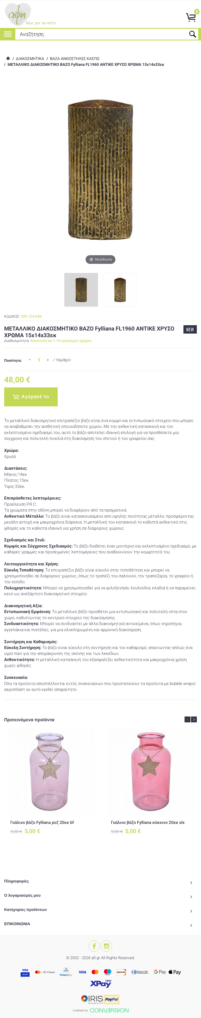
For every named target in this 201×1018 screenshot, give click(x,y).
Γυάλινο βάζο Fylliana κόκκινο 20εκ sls (148, 822)
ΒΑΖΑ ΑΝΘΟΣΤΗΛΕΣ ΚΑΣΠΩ (74, 59)
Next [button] (194, 719)
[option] (51, 786)
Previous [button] (187, 719)
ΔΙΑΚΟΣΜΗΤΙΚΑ (30, 59)
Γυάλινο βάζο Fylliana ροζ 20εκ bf (42, 822)
